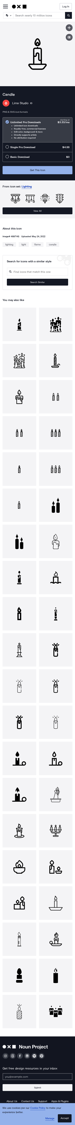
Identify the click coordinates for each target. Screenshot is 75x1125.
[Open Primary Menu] (5, 6)
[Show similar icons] (69, 37)
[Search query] (37, 272)
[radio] (37, 129)
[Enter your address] (37, 1076)
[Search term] (39, 15)
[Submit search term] (68, 15)
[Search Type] (8, 15)
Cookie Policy (37, 1107)
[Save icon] (69, 27)
